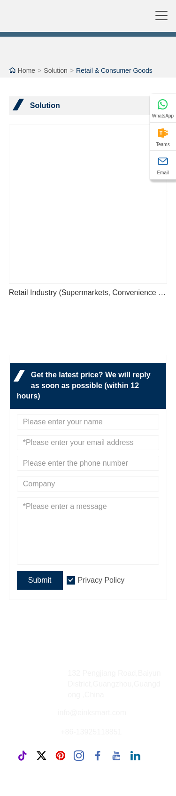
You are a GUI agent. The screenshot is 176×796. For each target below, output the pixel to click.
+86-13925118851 (91, 732)
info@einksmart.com (92, 713)
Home (26, 70)
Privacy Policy (101, 580)
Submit (40, 580)
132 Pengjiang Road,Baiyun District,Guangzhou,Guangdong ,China (114, 684)
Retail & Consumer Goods (114, 70)
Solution (56, 70)
